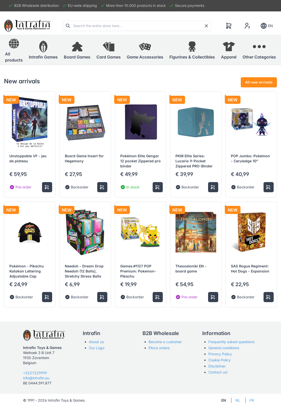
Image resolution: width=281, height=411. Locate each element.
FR (252, 400)
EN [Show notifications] (266, 25)
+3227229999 (35, 373)
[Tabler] (27, 25)
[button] (43, 50)
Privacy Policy (220, 354)
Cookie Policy (219, 360)
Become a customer (165, 342)
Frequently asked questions (231, 342)
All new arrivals (259, 82)
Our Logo (96, 348)
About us (96, 342)
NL (237, 400)
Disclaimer (217, 366)
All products (14, 50)
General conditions (223, 348)
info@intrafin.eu (36, 378)
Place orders (159, 348)
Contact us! (218, 372)
